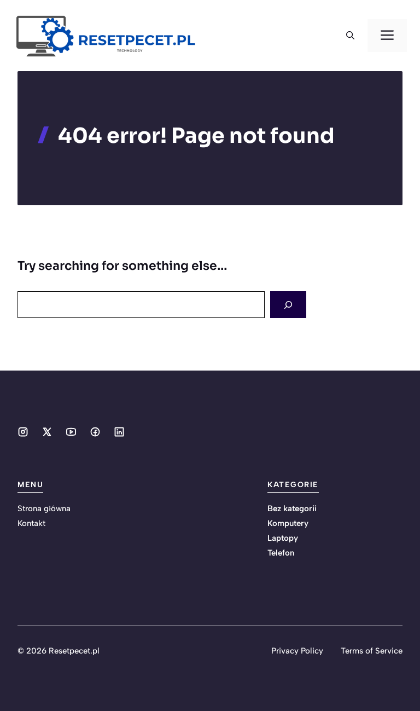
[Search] (288, 304)
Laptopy (282, 538)
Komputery (287, 523)
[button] (350, 35)
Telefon (280, 553)
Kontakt (31, 523)
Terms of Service (371, 651)
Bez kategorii (292, 508)
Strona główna (44, 508)
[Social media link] (23, 431)
